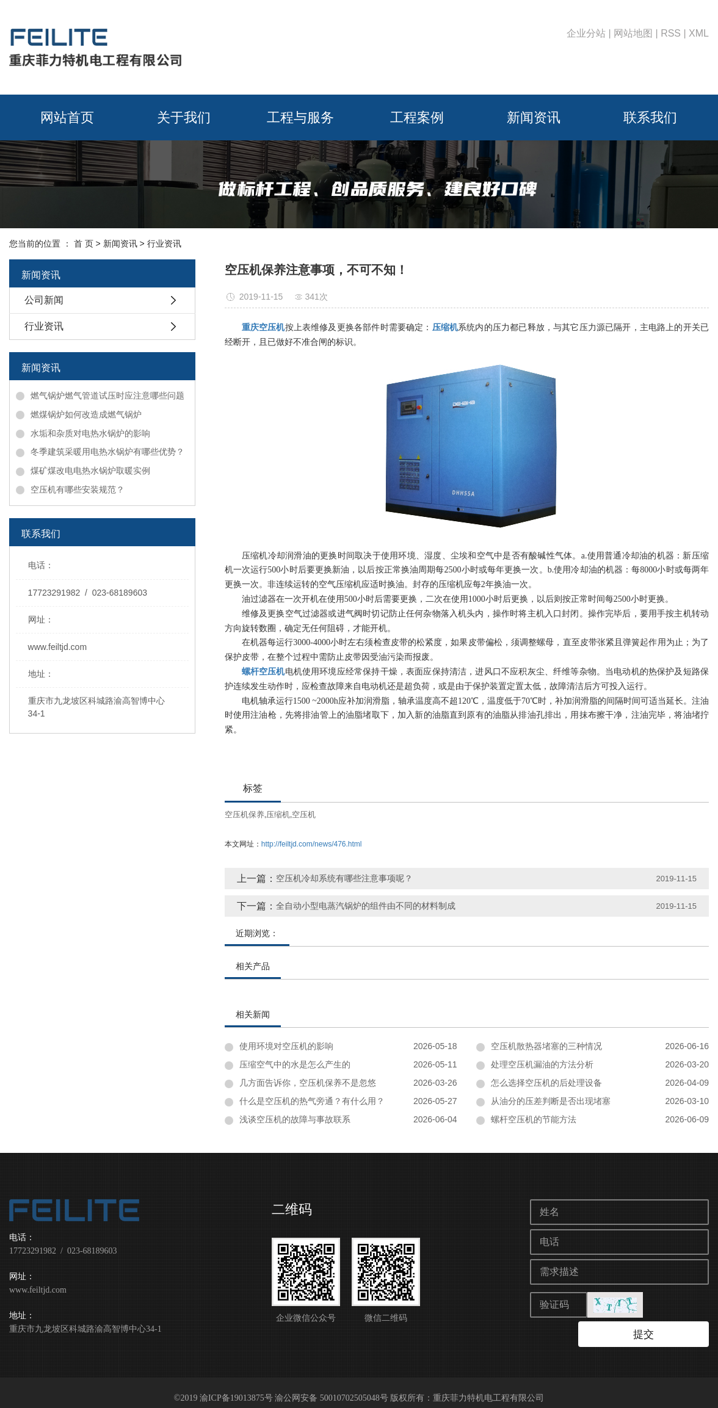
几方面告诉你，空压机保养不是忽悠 (307, 1083)
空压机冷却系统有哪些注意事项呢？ (344, 878)
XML (699, 33)
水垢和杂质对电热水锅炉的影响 (90, 433)
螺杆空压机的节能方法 (533, 1119)
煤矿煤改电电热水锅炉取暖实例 (90, 470)
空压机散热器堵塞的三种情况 (546, 1046)
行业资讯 (164, 243)
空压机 (304, 814)
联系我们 (650, 117)
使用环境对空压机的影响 (286, 1046)
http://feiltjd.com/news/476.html (311, 844)
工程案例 (417, 117)
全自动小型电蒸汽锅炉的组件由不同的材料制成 (365, 906)
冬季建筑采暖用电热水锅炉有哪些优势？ (107, 452)
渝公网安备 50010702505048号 (331, 1387)
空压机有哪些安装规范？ (78, 489)
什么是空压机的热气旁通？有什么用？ (312, 1101)
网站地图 (633, 33)
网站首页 (67, 117)
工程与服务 (300, 117)
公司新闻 (43, 300)
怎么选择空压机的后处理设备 (546, 1083)
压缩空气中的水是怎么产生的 (294, 1064)
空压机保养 (244, 814)
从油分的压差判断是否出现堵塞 (551, 1101)
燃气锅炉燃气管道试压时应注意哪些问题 (107, 395)
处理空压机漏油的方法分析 (542, 1064)
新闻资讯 (533, 117)
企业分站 (586, 33)
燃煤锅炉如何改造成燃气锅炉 (86, 414)
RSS (671, 33)
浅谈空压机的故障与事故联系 (294, 1119)
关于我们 (184, 117)
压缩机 (278, 814)
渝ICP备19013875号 (236, 1387)
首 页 (83, 243)
